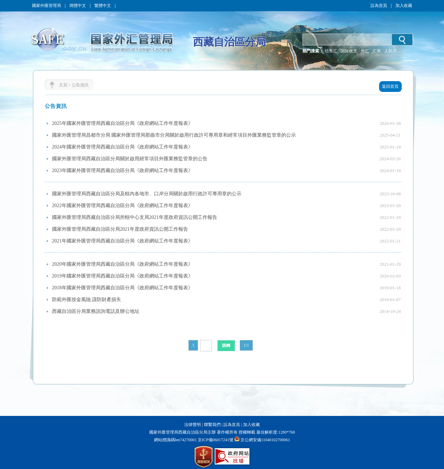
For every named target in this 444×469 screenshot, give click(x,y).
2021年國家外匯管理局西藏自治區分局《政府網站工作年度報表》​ (122, 241)
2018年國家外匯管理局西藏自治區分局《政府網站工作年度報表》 (122, 287)
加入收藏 (403, 5)
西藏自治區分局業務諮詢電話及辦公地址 (95, 311)
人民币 (390, 51)
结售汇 (331, 51)
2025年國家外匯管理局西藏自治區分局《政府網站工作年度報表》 (122, 123)
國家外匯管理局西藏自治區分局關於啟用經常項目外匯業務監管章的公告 (129, 158)
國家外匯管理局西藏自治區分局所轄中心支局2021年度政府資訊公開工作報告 (134, 217)
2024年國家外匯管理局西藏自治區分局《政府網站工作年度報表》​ (122, 147)
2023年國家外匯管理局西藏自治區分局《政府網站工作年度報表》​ (122, 170)
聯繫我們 (212, 424)
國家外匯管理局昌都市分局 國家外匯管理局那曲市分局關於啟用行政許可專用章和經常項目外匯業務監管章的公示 (174, 135)
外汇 (365, 51)
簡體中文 (77, 5)
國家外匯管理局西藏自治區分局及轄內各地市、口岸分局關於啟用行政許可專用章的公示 (146, 193)
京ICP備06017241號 (215, 439)
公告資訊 (80, 85)
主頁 (63, 85)
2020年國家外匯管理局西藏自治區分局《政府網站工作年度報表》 (122, 264)
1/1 (246, 345)
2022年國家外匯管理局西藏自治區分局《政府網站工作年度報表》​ (122, 205)
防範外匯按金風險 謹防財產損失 (86, 299)
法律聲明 (192, 424)
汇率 (377, 51)
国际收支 (349, 51)
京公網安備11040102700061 (265, 439)
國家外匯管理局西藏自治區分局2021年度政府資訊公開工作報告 (120, 229)
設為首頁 (378, 5)
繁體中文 (102, 5)
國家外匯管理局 (46, 5)
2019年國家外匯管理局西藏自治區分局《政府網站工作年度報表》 (122, 276)
